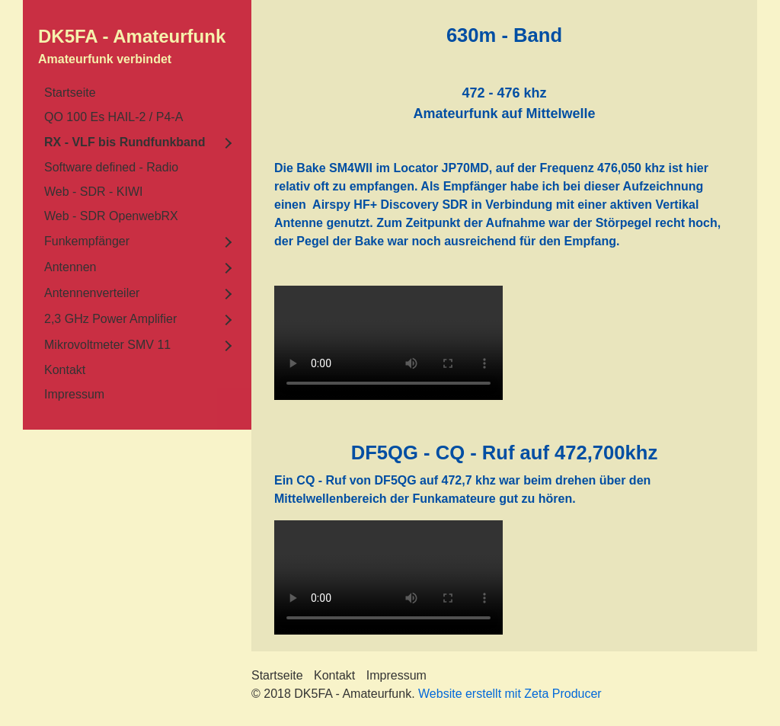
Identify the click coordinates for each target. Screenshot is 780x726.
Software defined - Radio (111, 167)
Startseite (70, 92)
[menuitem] (137, 93)
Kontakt (64, 369)
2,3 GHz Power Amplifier (110, 318)
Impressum (74, 394)
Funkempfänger (86, 241)
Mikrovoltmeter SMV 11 (107, 344)
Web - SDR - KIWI (93, 191)
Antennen (70, 267)
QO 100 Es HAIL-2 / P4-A (113, 116)
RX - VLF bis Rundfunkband (125, 142)
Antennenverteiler (91, 292)
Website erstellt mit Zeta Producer (510, 693)
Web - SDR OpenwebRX (111, 215)
